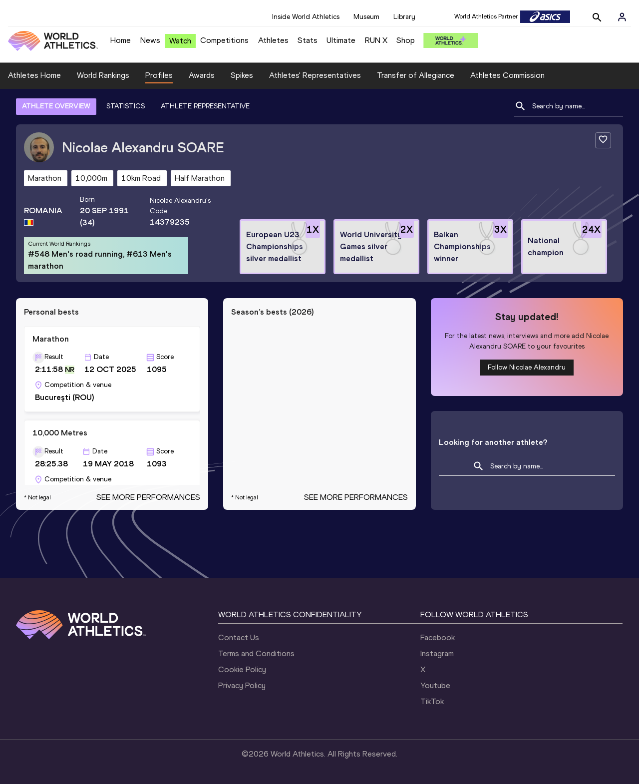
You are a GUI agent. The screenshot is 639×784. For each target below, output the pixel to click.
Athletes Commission (507, 75)
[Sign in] (622, 17)
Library (404, 16)
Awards (202, 75)
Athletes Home (34, 75)
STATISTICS (125, 106)
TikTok (432, 701)
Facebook (437, 637)
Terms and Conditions (256, 653)
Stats (308, 40)
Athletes (273, 40)
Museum (366, 16)
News (150, 40)
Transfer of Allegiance (415, 75)
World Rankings (103, 75)
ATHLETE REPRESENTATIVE (205, 106)
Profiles (159, 75)
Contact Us (238, 637)
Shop (405, 40)
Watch (180, 40)
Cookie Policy (242, 669)
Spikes (242, 75)
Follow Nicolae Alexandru (527, 367)
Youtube (435, 685)
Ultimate (340, 40)
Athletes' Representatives (315, 75)
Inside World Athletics (305, 16)
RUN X (376, 40)
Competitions (224, 40)
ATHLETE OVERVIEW (56, 106)
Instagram (437, 653)
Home (120, 40)
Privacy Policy (242, 685)
